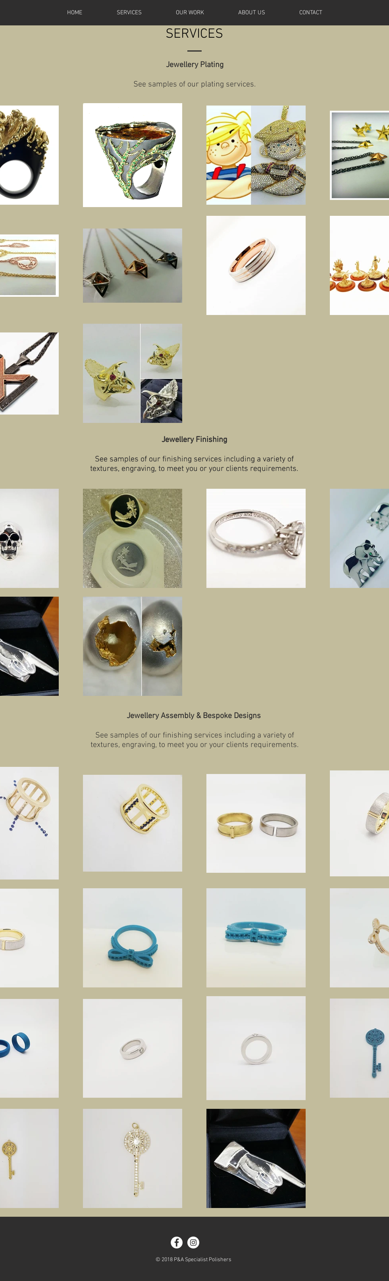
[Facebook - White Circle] (177, 1242)
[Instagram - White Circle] (193, 1242)
